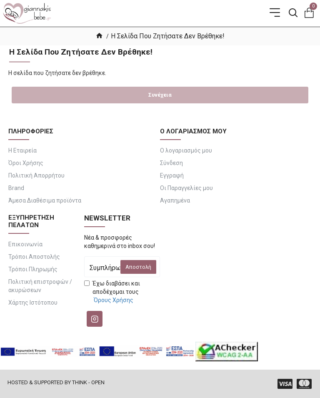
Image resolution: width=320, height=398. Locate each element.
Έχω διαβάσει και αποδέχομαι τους (112, 292)
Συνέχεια (160, 95)
